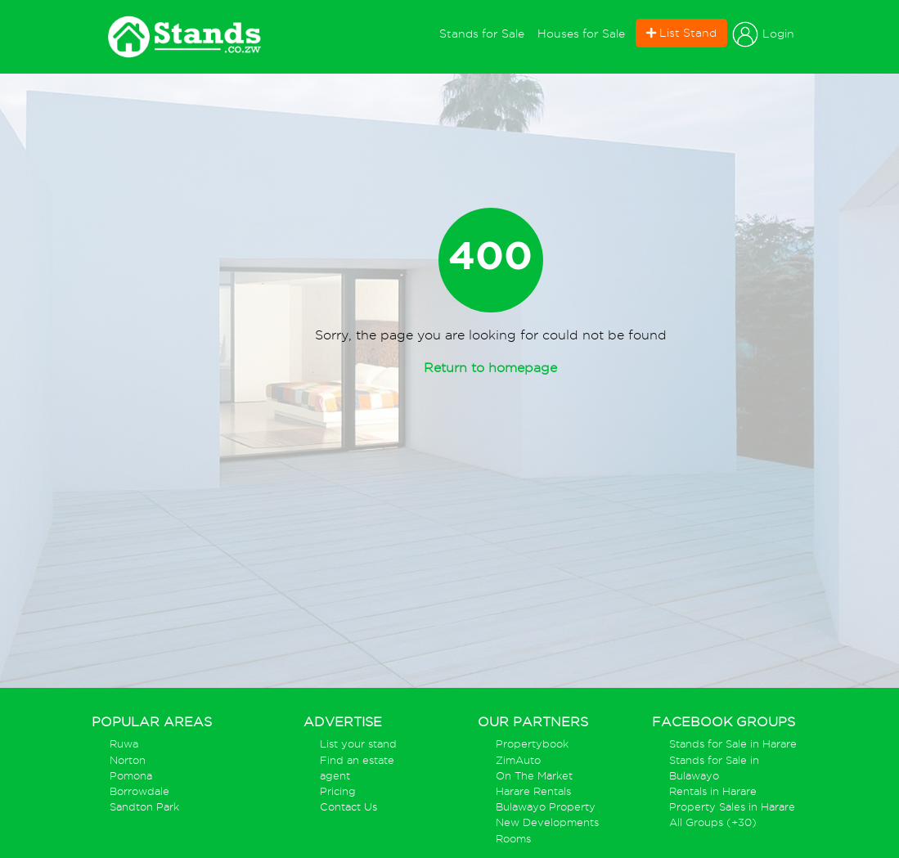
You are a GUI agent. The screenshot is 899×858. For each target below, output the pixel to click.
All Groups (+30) (713, 822)
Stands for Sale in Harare (733, 744)
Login (762, 34)
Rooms (513, 838)
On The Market (534, 775)
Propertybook (532, 744)
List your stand (358, 744)
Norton (128, 760)
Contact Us (348, 807)
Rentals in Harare (713, 791)
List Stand (681, 32)
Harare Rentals (533, 791)
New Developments (547, 822)
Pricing (338, 791)
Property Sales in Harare (732, 807)
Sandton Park (144, 807)
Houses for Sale (581, 33)
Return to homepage (490, 368)
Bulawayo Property (546, 807)
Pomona (131, 775)
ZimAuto (518, 760)
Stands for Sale (485, 32)
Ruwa (124, 744)
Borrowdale (139, 791)
